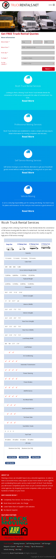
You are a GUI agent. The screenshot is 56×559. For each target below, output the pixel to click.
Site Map (18, 549)
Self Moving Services (33, 543)
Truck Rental (8, 543)
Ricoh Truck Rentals (17, 553)
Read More (28, 100)
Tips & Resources (37, 546)
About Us (20, 546)
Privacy (27, 546)
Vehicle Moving (9, 549)
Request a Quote (9, 546)
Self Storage (46, 543)
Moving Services (19, 543)
